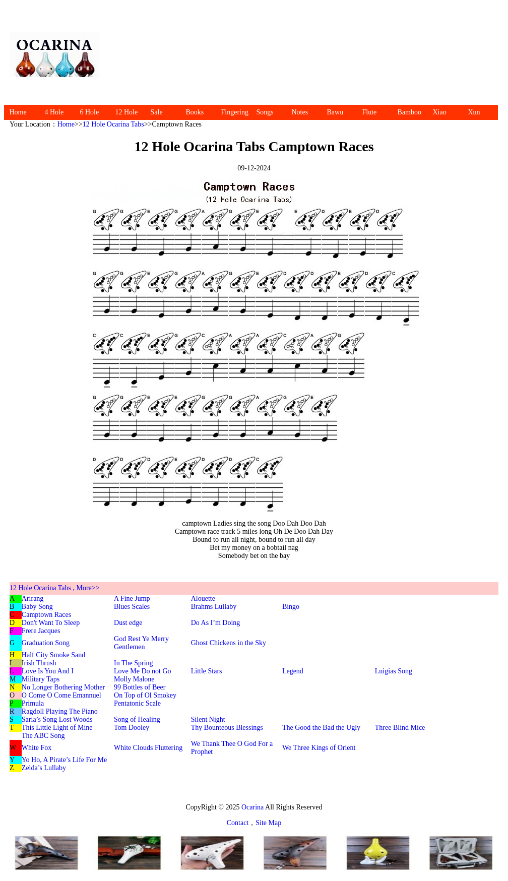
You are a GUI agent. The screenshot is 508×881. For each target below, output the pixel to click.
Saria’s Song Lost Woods (57, 719)
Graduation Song (46, 643)
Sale (157, 112)
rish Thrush (40, 663)
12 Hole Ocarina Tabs (113, 124)
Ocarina (252, 807)
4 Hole (54, 112)
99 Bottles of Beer (139, 687)
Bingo (290, 606)
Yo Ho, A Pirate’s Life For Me (64, 760)
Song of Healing (137, 719)
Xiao (440, 112)
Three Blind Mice (400, 727)
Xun (474, 112)
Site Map (268, 823)
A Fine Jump (132, 598)
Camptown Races (46, 614)
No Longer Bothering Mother (63, 687)
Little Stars (206, 671)
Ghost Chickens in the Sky (228, 643)
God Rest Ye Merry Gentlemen (141, 643)
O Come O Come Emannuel (61, 695)
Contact (238, 823)
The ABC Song (43, 735)
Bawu (335, 112)
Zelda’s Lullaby (44, 768)
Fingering (234, 112)
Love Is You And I (48, 671)
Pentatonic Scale (137, 703)
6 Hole (89, 112)
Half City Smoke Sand (53, 655)
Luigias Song (393, 671)
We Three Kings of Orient (319, 747)
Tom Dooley (131, 727)
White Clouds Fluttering (148, 747)
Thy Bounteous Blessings (227, 727)
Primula (33, 703)
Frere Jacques (41, 631)
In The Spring (133, 663)
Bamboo (409, 112)
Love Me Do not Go (142, 671)
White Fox (37, 747)
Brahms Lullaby (214, 606)
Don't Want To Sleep (51, 622)
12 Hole (126, 112)
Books (195, 112)
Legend (292, 671)
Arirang (33, 598)
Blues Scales (132, 606)
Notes (300, 112)
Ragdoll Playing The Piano (60, 711)
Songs (265, 112)
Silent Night (208, 719)
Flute (369, 112)
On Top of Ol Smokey (145, 695)
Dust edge (128, 622)
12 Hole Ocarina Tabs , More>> (55, 588)
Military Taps (40, 679)
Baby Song (37, 606)
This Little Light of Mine (57, 727)
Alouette (203, 598)
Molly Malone (134, 679)
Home (18, 112)
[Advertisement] (304, 54)
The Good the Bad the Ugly (321, 727)
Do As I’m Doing (215, 622)
